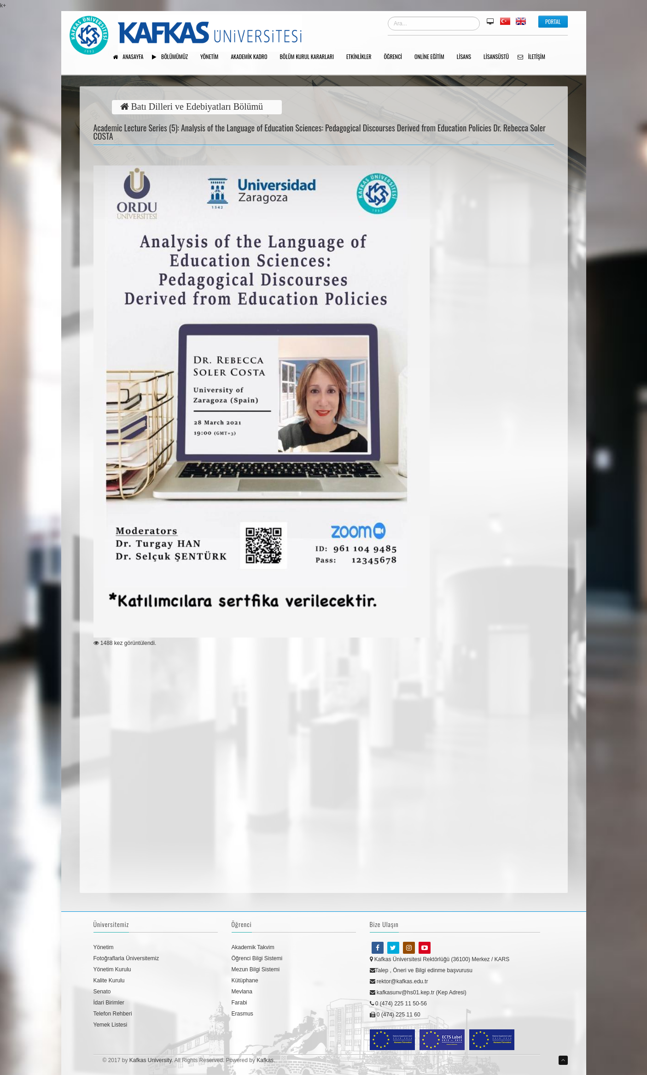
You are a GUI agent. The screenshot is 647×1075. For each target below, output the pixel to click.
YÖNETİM (212, 57)
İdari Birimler (108, 1002)
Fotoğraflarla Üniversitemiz (126, 958)
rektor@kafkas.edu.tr (399, 981)
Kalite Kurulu (109, 980)
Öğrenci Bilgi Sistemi (257, 958)
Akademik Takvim (253, 947)
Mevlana (242, 991)
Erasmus (242, 1013)
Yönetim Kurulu (112, 969)
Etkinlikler (362, 57)
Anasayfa (131, 57)
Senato (102, 991)
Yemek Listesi (110, 1025)
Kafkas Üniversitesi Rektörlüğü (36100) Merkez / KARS (440, 959)
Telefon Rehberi (112, 1013)
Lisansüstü (499, 57)
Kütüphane (245, 980)
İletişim (535, 57)
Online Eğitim (432, 57)
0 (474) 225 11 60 (395, 1014)
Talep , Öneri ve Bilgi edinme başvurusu (421, 970)
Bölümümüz (173, 57)
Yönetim (103, 947)
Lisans (467, 57)
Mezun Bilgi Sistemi (256, 969)
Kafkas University (150, 1060)
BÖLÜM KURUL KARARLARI (310, 57)
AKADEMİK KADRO (252, 57)
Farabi (239, 1002)
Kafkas (265, 1060)
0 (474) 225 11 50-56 (398, 1003)
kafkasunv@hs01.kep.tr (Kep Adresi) (418, 992)
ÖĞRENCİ (396, 57)
